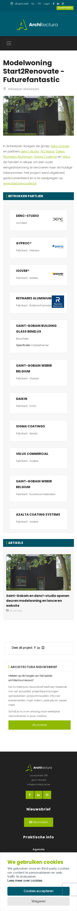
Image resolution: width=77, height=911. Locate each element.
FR (39, 3)
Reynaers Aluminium (17, 157)
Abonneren (39, 725)
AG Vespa (47, 151)
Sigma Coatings (45, 157)
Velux (66, 157)
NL (33, 3)
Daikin (60, 151)
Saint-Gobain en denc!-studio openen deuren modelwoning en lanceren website (37, 601)
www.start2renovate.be (20, 183)
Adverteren (64, 8)
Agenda (39, 849)
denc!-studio (30, 151)
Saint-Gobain (60, 146)
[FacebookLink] (54, 4)
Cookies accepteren (38, 891)
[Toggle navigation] (9, 43)
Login (47, 3)
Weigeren (38, 901)
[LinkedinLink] (59, 4)
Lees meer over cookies (24, 880)
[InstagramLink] (64, 4)
